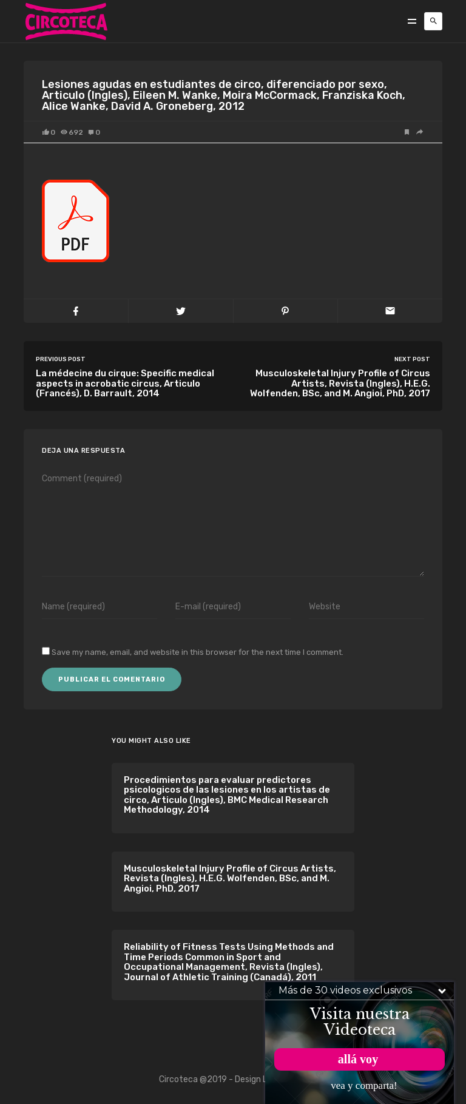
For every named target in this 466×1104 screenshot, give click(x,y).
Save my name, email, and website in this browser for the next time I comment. (197, 652)
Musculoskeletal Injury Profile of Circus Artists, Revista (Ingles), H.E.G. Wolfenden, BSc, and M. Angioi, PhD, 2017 (230, 878)
